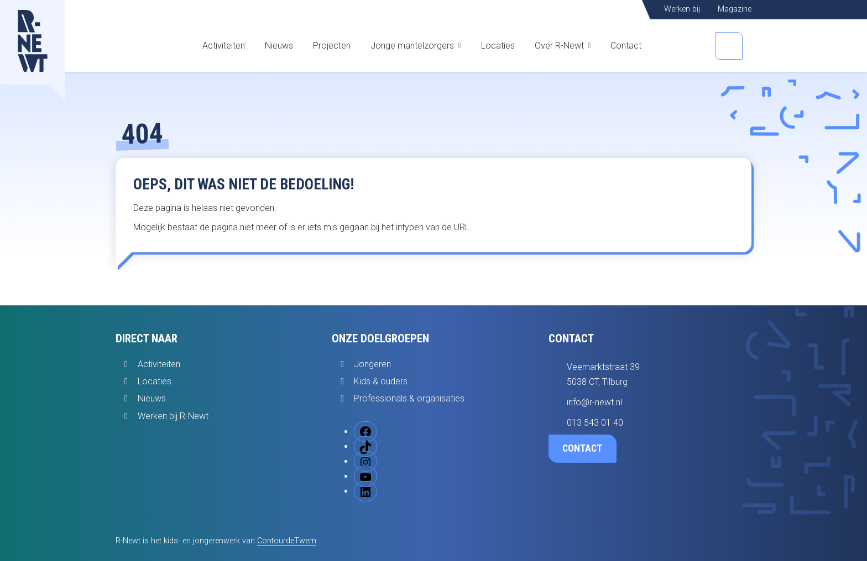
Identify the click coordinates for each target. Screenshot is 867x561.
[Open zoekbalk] (729, 46)
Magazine (734, 9)
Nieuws (279, 45)
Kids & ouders (381, 381)
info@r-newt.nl (594, 402)
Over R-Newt (559, 45)
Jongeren (372, 364)
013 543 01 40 (595, 422)
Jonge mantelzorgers (412, 45)
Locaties (498, 45)
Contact (625, 45)
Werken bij (682, 9)
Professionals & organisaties (409, 398)
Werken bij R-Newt (173, 416)
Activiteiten (223, 45)
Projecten (332, 45)
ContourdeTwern (286, 541)
